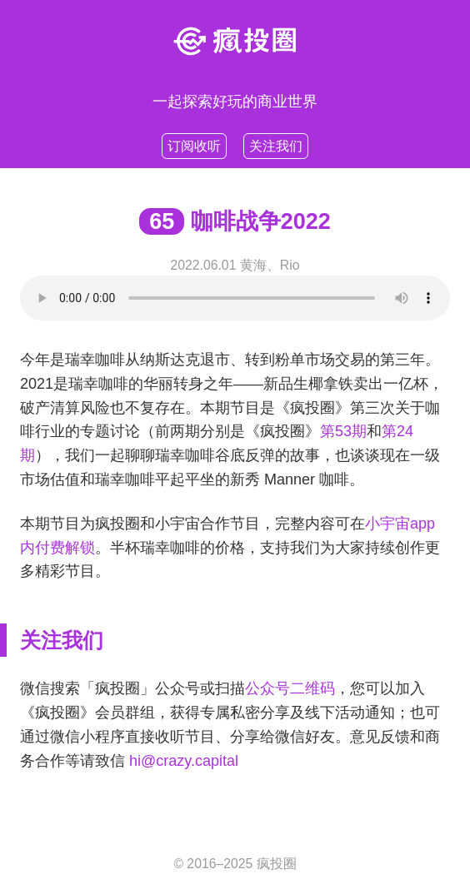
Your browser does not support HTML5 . (235, 298)
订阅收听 (194, 146)
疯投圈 (277, 864)
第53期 (343, 431)
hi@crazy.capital (183, 760)
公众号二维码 (290, 688)
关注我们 (275, 146)
